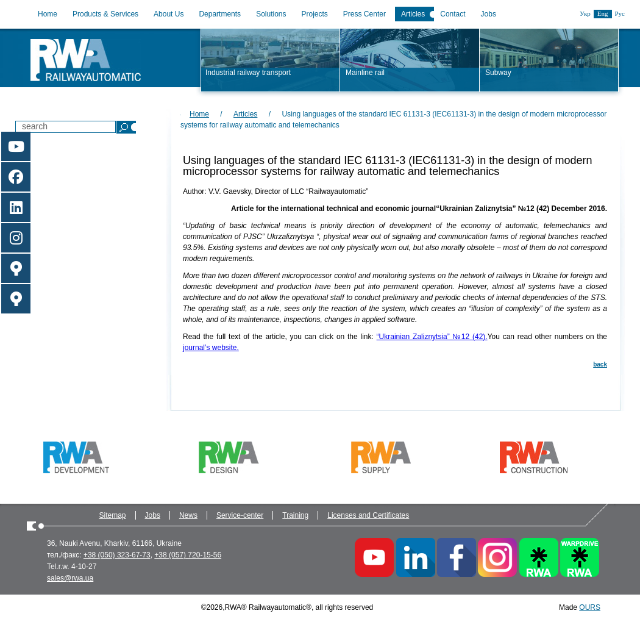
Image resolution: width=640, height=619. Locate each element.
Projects (315, 14)
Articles (413, 14)
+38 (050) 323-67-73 (117, 555)
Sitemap (112, 515)
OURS (589, 607)
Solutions (271, 14)
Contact (452, 14)
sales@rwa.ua (70, 578)
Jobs (488, 14)
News (188, 515)
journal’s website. (211, 347)
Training (295, 515)
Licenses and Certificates (368, 515)
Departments (220, 14)
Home (47, 14)
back (600, 364)
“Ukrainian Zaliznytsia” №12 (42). (432, 336)
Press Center (364, 14)
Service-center (239, 515)
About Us (168, 14)
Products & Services (105, 14)
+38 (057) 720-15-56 (187, 555)
